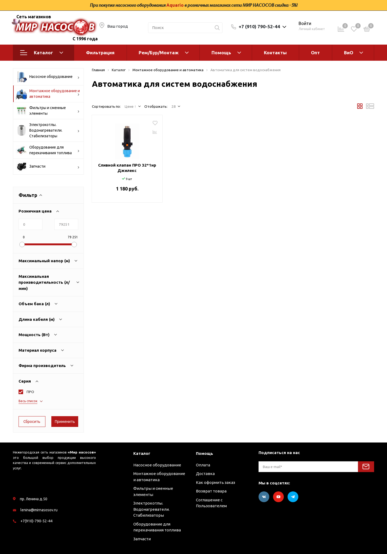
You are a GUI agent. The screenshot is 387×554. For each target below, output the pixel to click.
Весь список (28, 401)
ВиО (348, 52)
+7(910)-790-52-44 (36, 521)
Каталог (41, 52)
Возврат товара (211, 491)
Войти (305, 23)
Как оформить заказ (215, 482)
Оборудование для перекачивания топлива (48, 150)
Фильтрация (100, 52)
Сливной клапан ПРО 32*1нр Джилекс (127, 168)
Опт (315, 52)
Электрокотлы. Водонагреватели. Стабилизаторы (48, 130)
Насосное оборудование (48, 76)
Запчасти (48, 166)
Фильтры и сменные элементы (48, 110)
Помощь (221, 52)
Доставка (205, 473)
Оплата (203, 465)
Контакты (275, 52)
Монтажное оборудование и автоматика (48, 93)
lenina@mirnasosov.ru (39, 510)
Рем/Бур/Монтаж (159, 52)
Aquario (175, 5)
